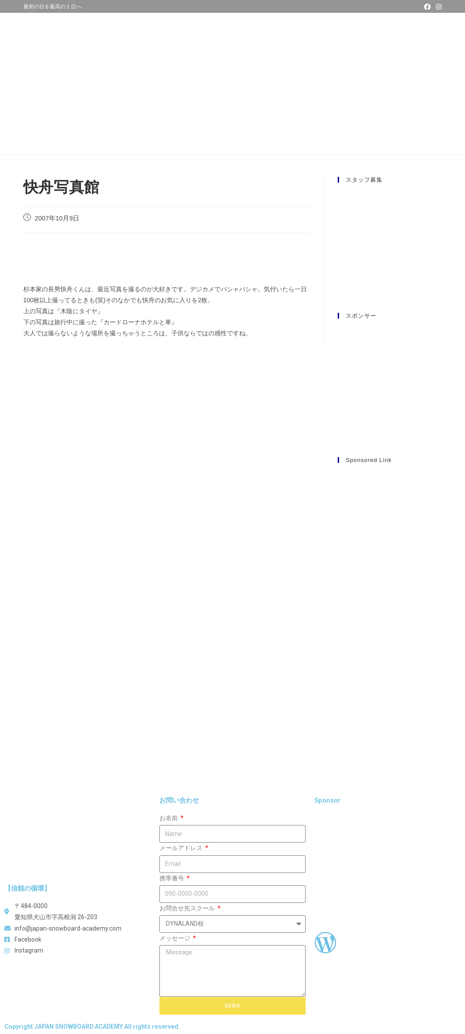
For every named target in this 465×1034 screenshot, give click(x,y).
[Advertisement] (390, 604)
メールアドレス (181, 847)
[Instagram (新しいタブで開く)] (437, 7)
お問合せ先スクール (187, 908)
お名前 (169, 817)
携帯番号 (172, 878)
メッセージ (175, 938)
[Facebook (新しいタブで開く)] (427, 7)
